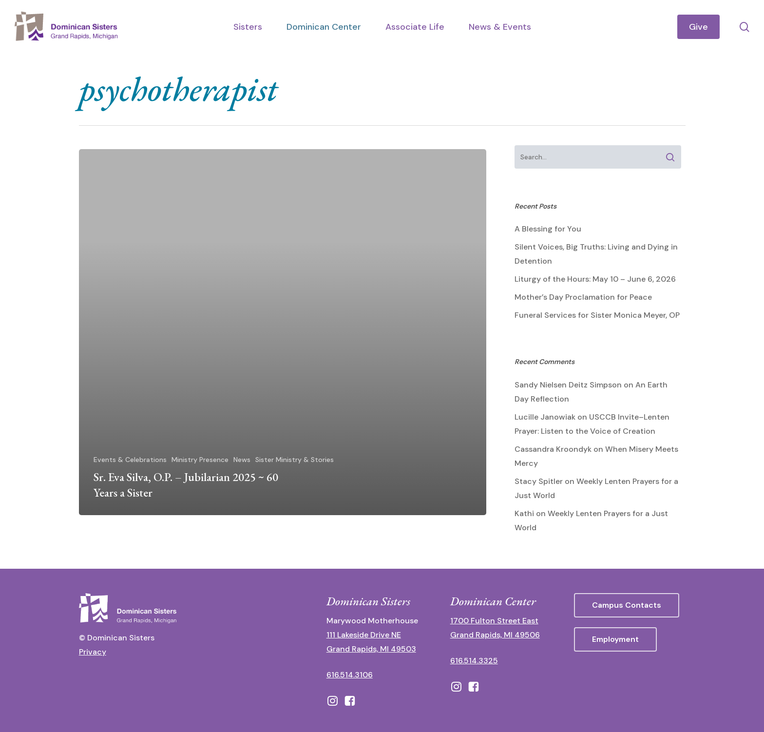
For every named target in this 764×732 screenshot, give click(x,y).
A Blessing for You (548, 229)
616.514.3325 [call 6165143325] (474, 660)
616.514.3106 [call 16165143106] (349, 675)
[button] (626, 605)
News (241, 459)
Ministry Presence (200, 459)
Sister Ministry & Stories (294, 459)
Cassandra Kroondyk (553, 449)
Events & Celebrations (130, 459)
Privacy (92, 652)
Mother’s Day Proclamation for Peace (583, 297)
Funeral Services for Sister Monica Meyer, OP (597, 315)
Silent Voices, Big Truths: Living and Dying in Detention (596, 254)
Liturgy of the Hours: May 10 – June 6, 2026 (595, 279)
